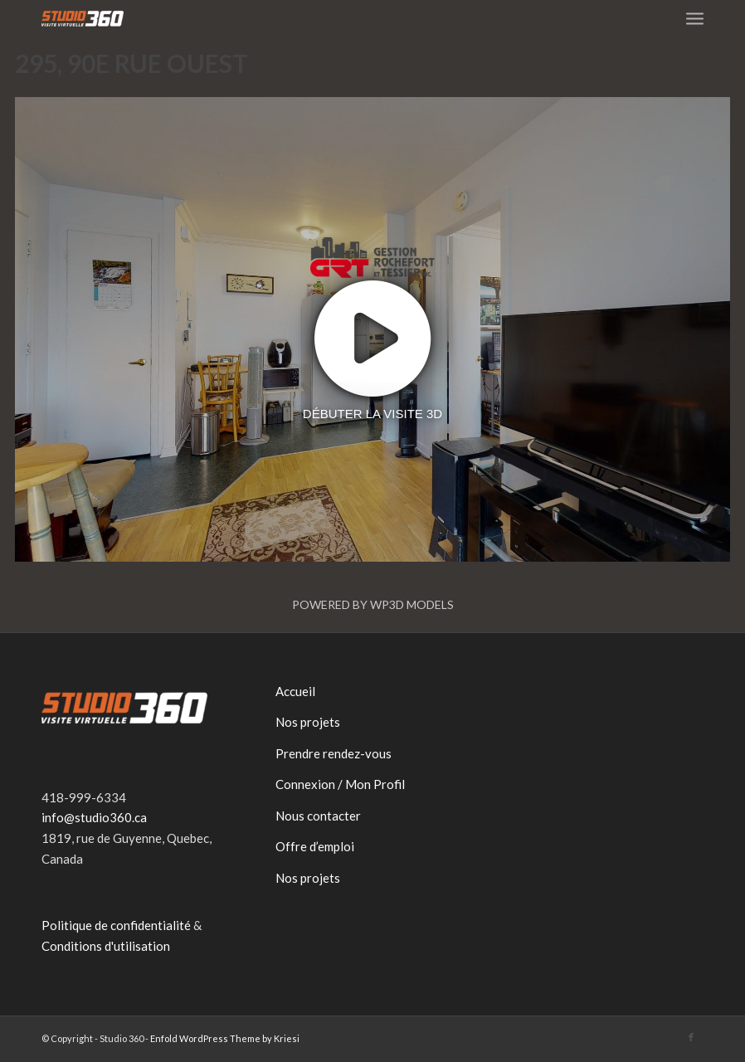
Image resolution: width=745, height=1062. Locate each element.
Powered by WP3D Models (373, 604)
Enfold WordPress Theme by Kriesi (224, 1038)
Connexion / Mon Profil (340, 784)
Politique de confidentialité (116, 925)
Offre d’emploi (314, 846)
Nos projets (307, 721)
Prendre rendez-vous (333, 753)
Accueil (295, 691)
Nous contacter (318, 815)
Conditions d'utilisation (105, 945)
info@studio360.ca (94, 817)
